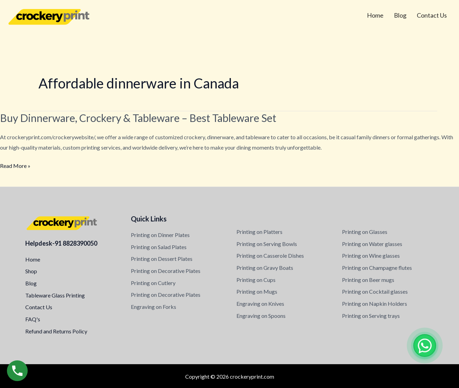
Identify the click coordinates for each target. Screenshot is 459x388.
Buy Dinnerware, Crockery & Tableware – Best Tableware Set (138, 118)
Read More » (15, 166)
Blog (400, 15)
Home (375, 15)
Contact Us (432, 15)
